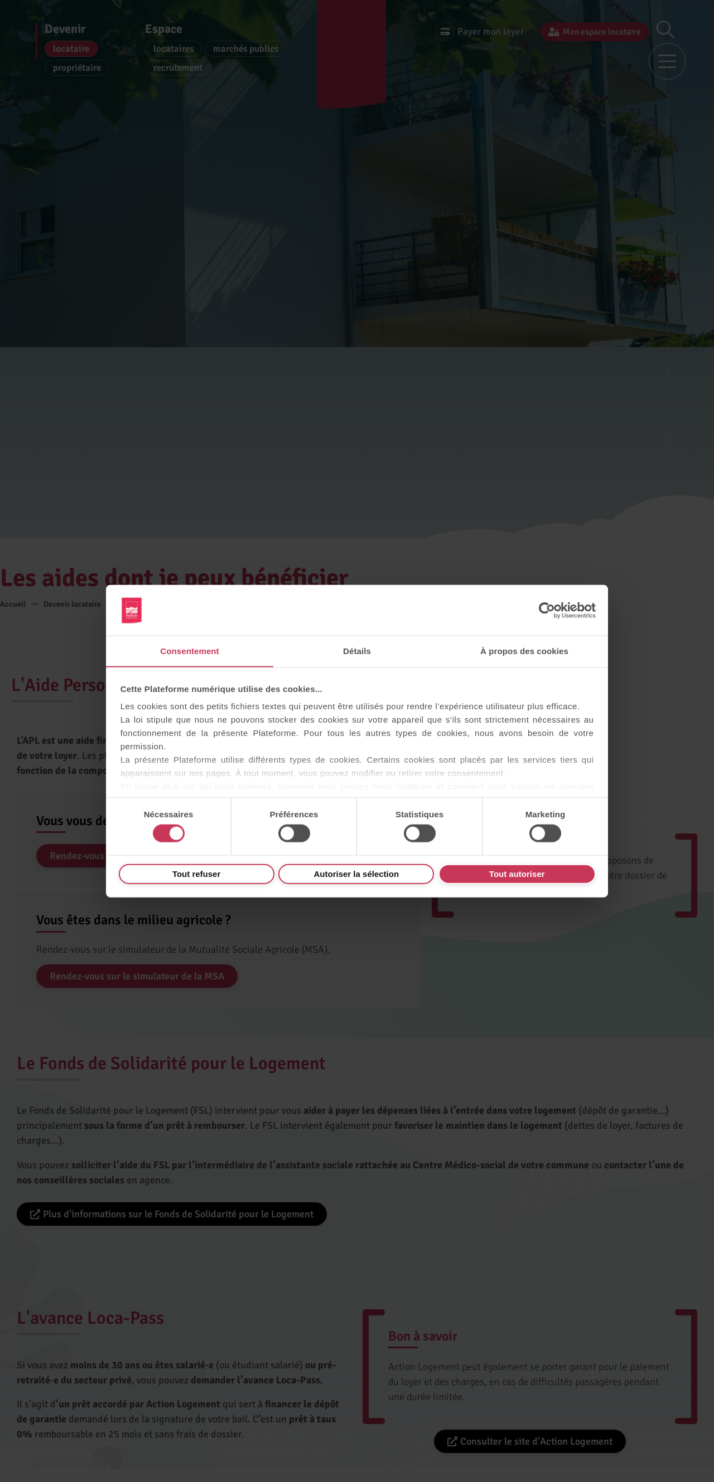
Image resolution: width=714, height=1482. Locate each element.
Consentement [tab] (189, 650)
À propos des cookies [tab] (524, 650)
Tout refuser (196, 874)
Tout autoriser (517, 874)
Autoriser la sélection (356, 874)
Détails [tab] (357, 650)
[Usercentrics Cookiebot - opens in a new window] (547, 610)
